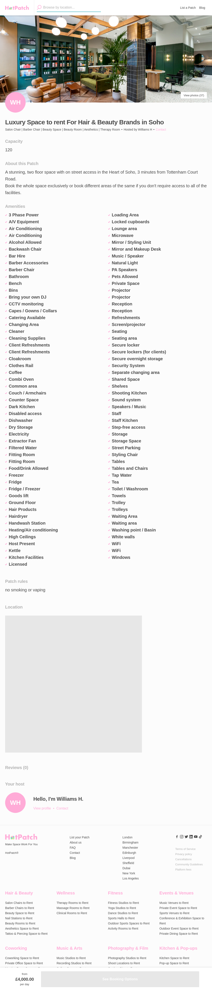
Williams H (145, 129)
